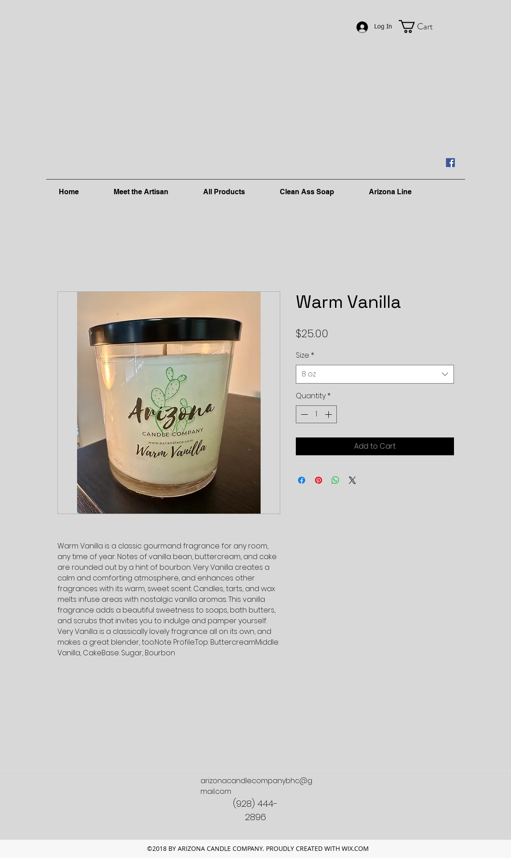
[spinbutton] (316, 414)
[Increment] (329, 414)
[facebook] (450, 162)
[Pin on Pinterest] (318, 480)
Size (305, 355)
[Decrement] (303, 414)
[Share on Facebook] (301, 480)
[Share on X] (352, 480)
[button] (423, 26)
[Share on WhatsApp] (335, 480)
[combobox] (375, 374)
